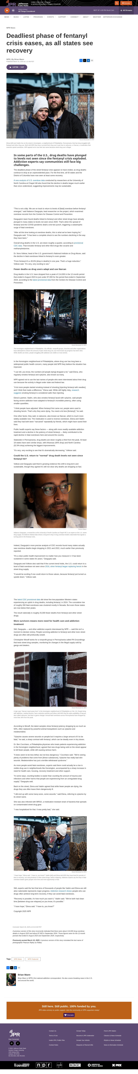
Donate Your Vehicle (83, 1045)
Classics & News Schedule (112, 1040)
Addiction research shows (61, 896)
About (86, 21)
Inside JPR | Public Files (57, 1045)
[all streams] (126, 15)
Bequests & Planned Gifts (84, 1049)
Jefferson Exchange (112, 21)
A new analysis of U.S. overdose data (29, 185)
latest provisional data (42, 285)
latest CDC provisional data (29, 604)
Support (62, 21)
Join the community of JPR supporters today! (82, 1015)
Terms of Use (53, 1040)
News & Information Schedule (113, 1049)
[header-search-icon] (118, 5)
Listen (26, 21)
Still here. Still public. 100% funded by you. (69, 1011)
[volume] (13, 15)
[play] (7, 15)
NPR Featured (33, 964)
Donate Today (80, 1035)
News (6, 21)
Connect (75, 21)
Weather (97, 21)
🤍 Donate (69, 1019)
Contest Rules (53, 1049)
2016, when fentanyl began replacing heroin (63, 571)
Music (16, 21)
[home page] (15, 5)
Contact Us (52, 1035)
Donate (128, 5)
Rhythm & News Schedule (112, 1045)
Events (50, 21)
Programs (38, 21)
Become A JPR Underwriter (85, 1040)
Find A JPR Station (110, 1035)
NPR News (10, 33)
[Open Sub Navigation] (11, 21)
